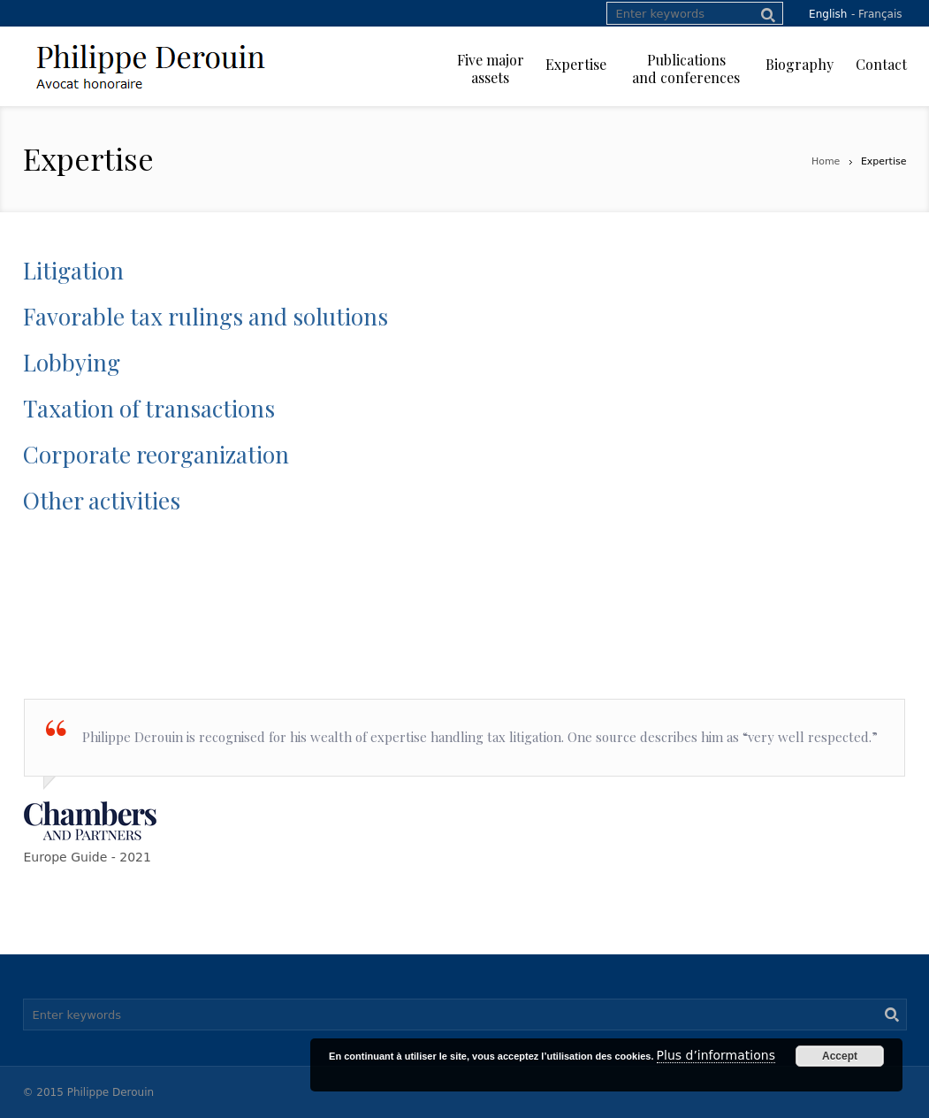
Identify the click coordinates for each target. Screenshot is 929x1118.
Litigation (73, 270)
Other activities (101, 500)
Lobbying (71, 362)
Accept (839, 1056)
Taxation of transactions (149, 408)
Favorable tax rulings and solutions (205, 316)
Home (825, 161)
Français (880, 14)
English (828, 14)
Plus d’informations (716, 1055)
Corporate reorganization (156, 454)
